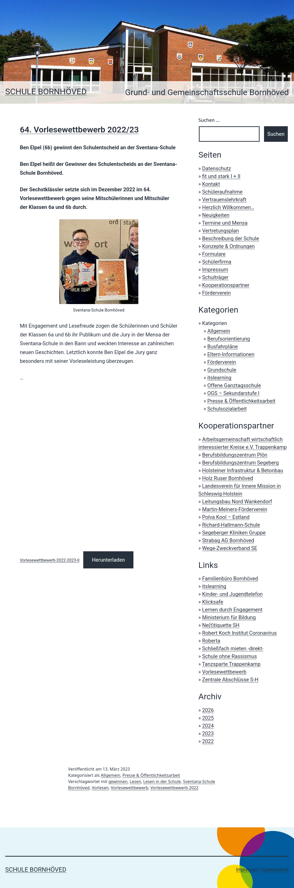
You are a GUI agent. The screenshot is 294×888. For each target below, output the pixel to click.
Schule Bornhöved (46, 91)
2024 (208, 726)
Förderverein (216, 293)
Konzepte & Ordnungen (228, 246)
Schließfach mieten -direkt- (232, 648)
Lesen (135, 781)
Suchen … (209, 120)
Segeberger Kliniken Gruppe (234, 533)
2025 (208, 718)
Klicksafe (212, 602)
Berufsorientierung (228, 339)
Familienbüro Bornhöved (230, 578)
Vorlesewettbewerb (224, 672)
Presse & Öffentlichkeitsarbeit (241, 401)
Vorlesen (100, 788)
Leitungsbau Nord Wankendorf (237, 501)
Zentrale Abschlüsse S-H (230, 679)
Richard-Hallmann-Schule (231, 525)
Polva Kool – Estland (226, 517)
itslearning (219, 378)
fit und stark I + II (221, 176)
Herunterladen (108, 560)
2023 (208, 733)
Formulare (214, 254)
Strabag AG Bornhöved (228, 540)
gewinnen (117, 781)
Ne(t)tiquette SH (220, 625)
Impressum (215, 269)
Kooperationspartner (226, 285)
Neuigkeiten (216, 215)
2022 (208, 741)
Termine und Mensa (224, 223)
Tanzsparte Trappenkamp (231, 664)
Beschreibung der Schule (230, 238)
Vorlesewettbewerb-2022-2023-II (50, 560)
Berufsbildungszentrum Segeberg (240, 463)
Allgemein (218, 331)
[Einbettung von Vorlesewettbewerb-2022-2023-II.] (99, 467)
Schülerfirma (216, 262)
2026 (208, 710)
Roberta (211, 641)
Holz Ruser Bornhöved (227, 478)
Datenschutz (216, 168)
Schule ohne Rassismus (229, 656)
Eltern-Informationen (230, 354)
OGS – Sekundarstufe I (233, 393)
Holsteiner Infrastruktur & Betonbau (242, 470)
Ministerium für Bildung (229, 617)
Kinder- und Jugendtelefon (232, 594)
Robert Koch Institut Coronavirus (239, 633)
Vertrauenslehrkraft (224, 199)
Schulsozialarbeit (227, 409)
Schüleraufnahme (222, 192)
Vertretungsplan (220, 231)
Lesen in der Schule (162, 781)
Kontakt (211, 184)
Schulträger (215, 277)
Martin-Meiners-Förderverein (234, 509)
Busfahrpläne (222, 346)
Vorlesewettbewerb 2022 (174, 788)
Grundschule (221, 370)
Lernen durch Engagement (232, 610)
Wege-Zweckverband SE (229, 548)
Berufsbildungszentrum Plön (234, 455)
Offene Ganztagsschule (234, 385)
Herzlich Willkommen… (228, 207)
